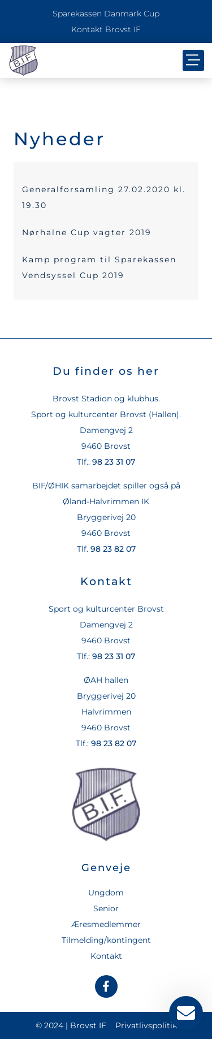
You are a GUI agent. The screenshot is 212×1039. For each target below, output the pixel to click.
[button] (193, 60)
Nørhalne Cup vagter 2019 (87, 232)
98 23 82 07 (113, 549)
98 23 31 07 (113, 462)
